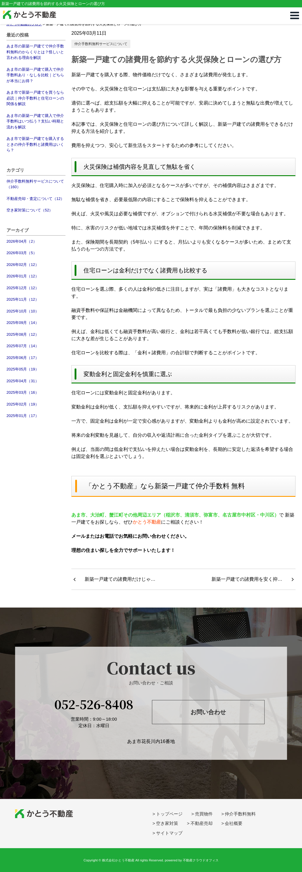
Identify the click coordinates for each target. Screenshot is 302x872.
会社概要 (233, 823)
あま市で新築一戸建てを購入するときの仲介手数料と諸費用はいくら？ (35, 144)
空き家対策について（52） (29, 210)
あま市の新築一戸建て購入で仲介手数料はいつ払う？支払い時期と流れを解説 (35, 121)
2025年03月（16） (22, 392)
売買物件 (204, 813)
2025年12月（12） (22, 288)
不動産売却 (202, 823)
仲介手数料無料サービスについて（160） (35, 184)
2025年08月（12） (22, 334)
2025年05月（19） (22, 369)
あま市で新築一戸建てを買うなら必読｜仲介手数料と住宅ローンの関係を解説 (35, 98)
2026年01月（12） (22, 276)
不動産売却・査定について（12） (35, 198)
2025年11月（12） (22, 299)
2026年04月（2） (21, 241)
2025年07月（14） (22, 346)
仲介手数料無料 (240, 813)
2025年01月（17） (22, 415)
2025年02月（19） (22, 404)
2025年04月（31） (22, 381)
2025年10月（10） (22, 311)
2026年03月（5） (21, 253)
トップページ (169, 813)
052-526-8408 (93, 704)
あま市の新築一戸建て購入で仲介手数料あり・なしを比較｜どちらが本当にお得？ (35, 75)
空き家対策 (167, 823)
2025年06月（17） (22, 357)
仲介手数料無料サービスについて (100, 44)
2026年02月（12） (22, 264)
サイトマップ (169, 832)
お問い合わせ (208, 712)
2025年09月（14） (22, 322)
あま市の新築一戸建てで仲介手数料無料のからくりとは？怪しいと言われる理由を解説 (35, 52)
